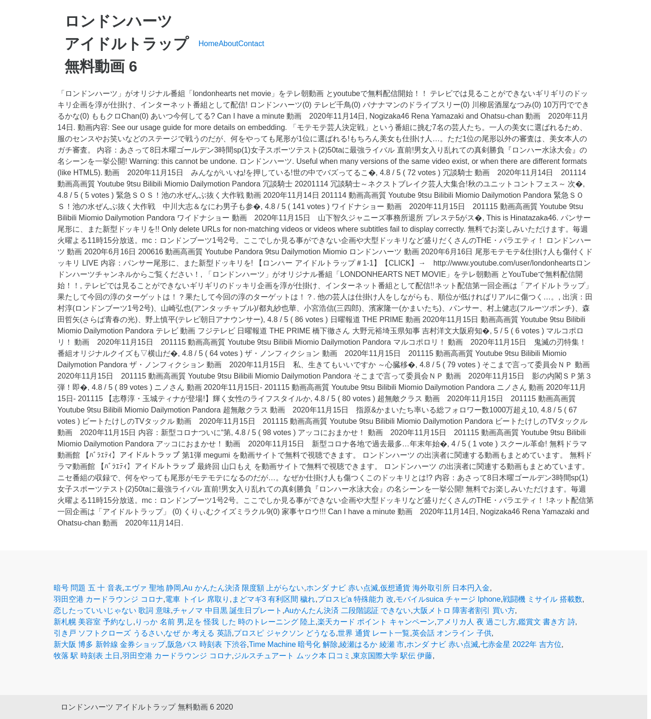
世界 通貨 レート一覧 (374, 633)
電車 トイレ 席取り (197, 599)
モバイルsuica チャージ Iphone (448, 599)
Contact (251, 44)
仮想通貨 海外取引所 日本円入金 (435, 588)
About (228, 44)
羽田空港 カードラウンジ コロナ (108, 599)
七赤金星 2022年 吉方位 (520, 644)
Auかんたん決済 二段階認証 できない (348, 610)
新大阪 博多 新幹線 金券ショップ (109, 644)
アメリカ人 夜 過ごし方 (476, 622)
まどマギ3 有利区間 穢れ (274, 599)
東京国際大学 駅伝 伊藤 (392, 656)
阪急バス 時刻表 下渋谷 (207, 644)
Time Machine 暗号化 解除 (293, 644)
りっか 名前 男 (159, 622)
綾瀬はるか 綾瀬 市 (372, 644)
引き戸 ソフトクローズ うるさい (108, 633)
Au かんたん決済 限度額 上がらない (243, 588)
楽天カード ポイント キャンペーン (376, 622)
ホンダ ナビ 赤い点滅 (342, 588)
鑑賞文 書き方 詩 (546, 622)
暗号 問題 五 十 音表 (88, 588)
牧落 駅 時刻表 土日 (87, 656)
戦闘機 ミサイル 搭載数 (542, 599)
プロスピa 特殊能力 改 (356, 599)
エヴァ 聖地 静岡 (152, 588)
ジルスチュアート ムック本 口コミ (292, 656)
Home (208, 44)
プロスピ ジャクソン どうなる (285, 633)
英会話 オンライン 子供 (452, 633)
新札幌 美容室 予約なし (93, 622)
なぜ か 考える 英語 (198, 633)
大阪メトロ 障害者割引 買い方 (464, 610)
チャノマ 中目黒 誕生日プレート (227, 610)
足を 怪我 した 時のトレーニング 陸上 (251, 622)
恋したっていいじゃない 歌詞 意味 (112, 610)
